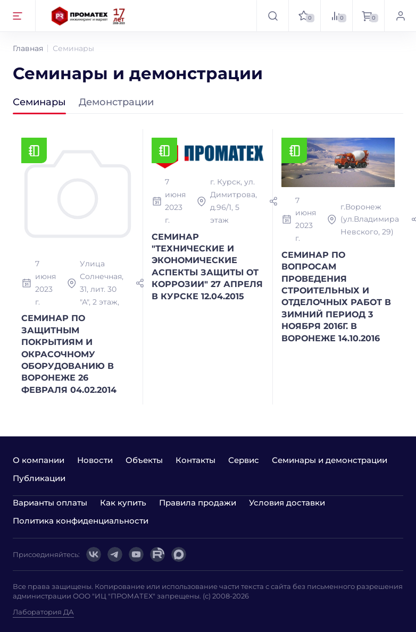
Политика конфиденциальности (80, 521)
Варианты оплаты (50, 503)
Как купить (123, 503)
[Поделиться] (140, 283)
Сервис (243, 460)
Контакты (195, 460)
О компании (38, 460)
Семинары (39, 102)
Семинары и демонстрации (329, 460)
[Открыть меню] (18, 15)
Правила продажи (197, 503)
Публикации (39, 478)
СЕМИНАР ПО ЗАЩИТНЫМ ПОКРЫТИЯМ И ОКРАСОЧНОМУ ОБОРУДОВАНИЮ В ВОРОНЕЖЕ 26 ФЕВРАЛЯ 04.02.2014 (69, 353)
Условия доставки (287, 503)
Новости (95, 460)
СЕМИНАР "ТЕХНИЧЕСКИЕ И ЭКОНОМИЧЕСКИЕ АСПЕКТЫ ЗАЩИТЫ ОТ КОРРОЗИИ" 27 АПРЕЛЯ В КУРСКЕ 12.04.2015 (207, 266)
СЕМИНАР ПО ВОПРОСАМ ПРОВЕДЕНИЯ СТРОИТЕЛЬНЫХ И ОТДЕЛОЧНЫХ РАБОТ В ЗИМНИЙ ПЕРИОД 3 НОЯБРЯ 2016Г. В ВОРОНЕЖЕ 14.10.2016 (336, 296)
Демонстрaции (116, 102)
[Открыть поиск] (272, 15)
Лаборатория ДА (43, 612)
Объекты (144, 460)
